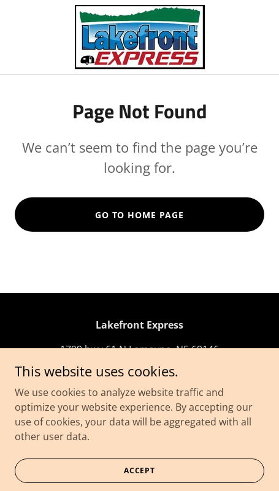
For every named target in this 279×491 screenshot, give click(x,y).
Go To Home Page (139, 215)
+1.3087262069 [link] (139, 374)
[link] (140, 37)
